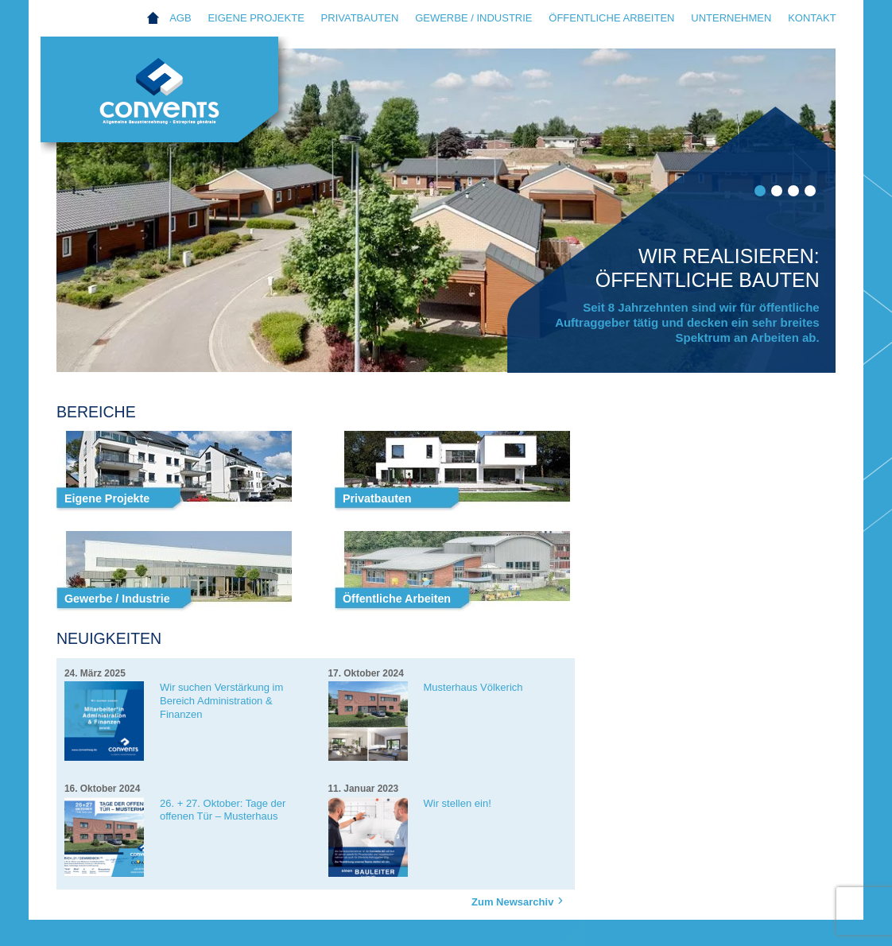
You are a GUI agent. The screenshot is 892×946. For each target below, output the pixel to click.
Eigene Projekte (255, 18)
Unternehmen (731, 18)
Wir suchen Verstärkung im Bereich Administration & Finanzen (221, 700)
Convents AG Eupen (176, 100)
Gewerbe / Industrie (473, 18)
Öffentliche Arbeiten (611, 18)
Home (153, 18)
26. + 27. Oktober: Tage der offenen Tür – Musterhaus (222, 810)
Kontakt (812, 18)
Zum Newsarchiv (519, 901)
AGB (180, 18)
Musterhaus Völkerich (473, 687)
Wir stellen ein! (457, 803)
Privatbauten (360, 18)
